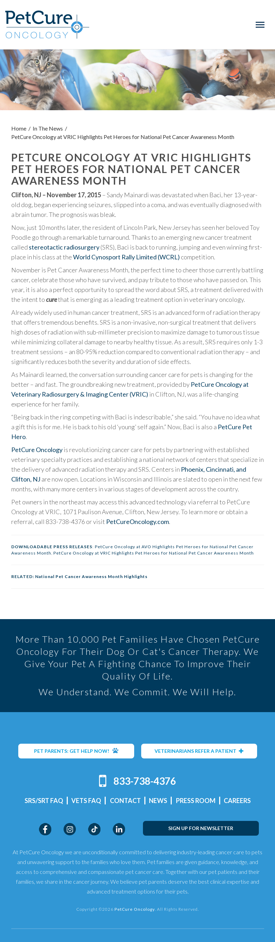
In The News (48, 128)
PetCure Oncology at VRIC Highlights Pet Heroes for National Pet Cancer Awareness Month (153, 553)
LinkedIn (119, 829)
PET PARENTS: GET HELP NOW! (76, 751)
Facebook (45, 829)
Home (18, 128)
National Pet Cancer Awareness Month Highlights (91, 576)
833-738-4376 (144, 781)
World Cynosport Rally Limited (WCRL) (126, 257)
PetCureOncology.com (137, 521)
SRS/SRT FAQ (44, 800)
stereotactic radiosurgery (64, 247)
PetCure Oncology (47, 25)
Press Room (196, 800)
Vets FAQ (86, 800)
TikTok (94, 829)
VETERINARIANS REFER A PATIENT (199, 751)
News (158, 800)
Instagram (70, 829)
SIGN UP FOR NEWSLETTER (200, 828)
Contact (125, 800)
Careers (237, 800)
